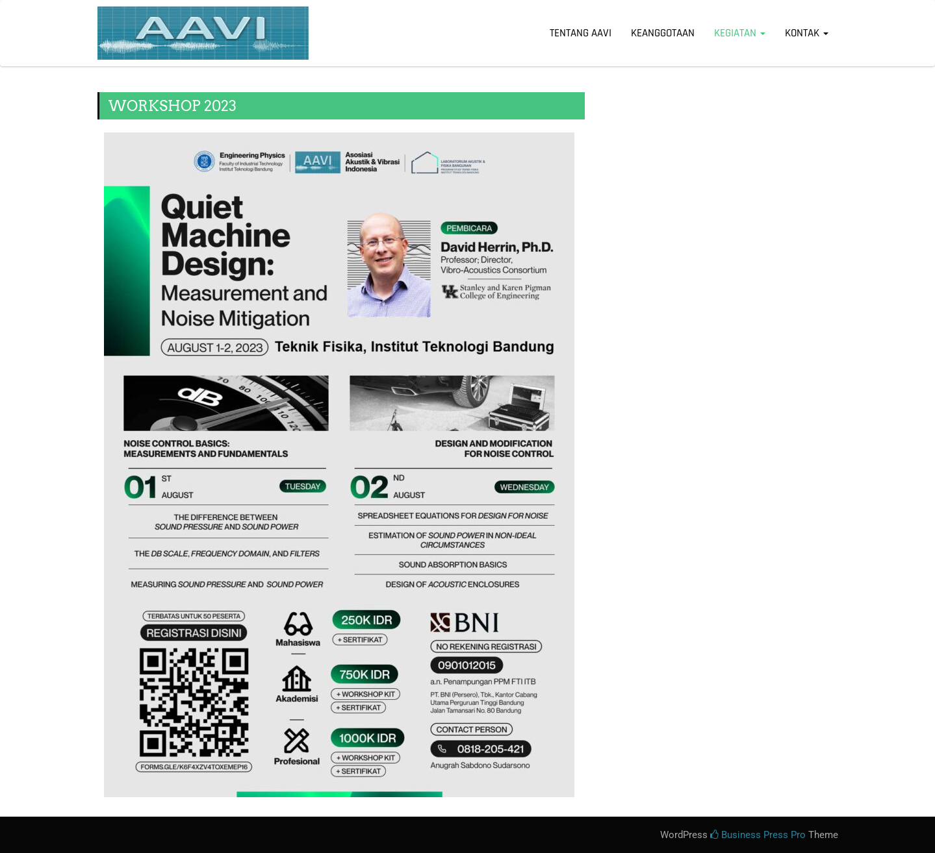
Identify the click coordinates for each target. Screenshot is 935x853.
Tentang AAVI (580, 33)
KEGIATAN (739, 33)
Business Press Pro (758, 835)
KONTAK (806, 33)
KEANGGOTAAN (663, 33)
